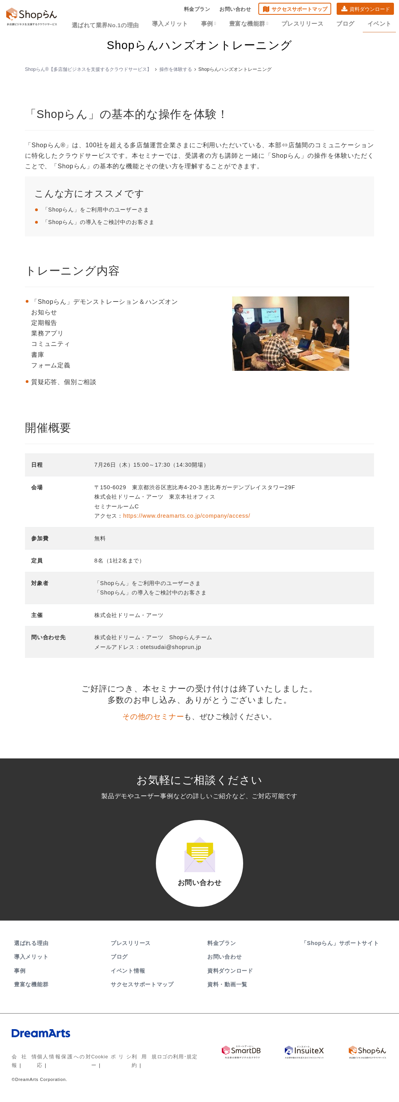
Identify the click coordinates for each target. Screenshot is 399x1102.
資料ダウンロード (366, 10)
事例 (219, 24)
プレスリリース (306, 24)
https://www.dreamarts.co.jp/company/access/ (186, 516)
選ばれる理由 (31, 947)
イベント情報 (128, 975)
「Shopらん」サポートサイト (340, 947)
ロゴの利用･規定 (171, 1061)
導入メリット (183, 24)
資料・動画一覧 (227, 988)
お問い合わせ (232, 10)
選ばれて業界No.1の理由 (123, 24)
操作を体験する (175, 69)
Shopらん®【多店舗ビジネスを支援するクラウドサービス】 (88, 69)
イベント (377, 24)
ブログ (346, 24)
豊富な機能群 (256, 24)
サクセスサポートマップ (296, 10)
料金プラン (193, 10)
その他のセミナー (153, 716)
